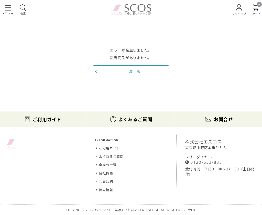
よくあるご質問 (135, 119)
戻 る (135, 71)
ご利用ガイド (46, 119)
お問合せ (223, 119)
